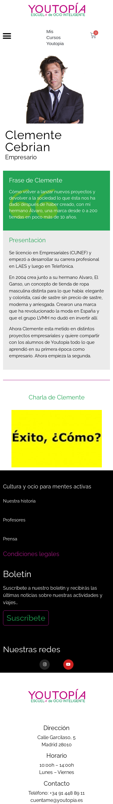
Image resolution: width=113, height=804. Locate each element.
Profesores (14, 520)
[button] (7, 36)
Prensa (10, 539)
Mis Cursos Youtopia (55, 37)
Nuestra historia (19, 501)
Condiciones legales (31, 554)
